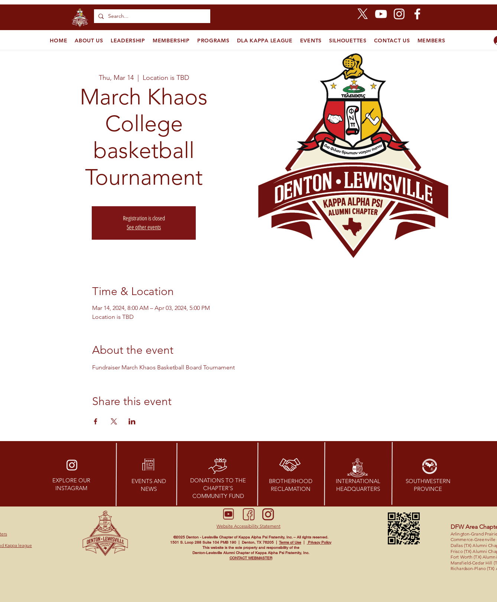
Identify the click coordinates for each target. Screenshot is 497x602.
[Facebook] (417, 14)
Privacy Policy (319, 542)
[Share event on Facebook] (95, 421)
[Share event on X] (113, 421)
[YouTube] (381, 14)
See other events (144, 227)
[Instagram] (399, 14)
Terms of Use (290, 542)
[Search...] (151, 16)
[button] (248, 526)
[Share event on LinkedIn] (132, 421)
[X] (362, 14)
